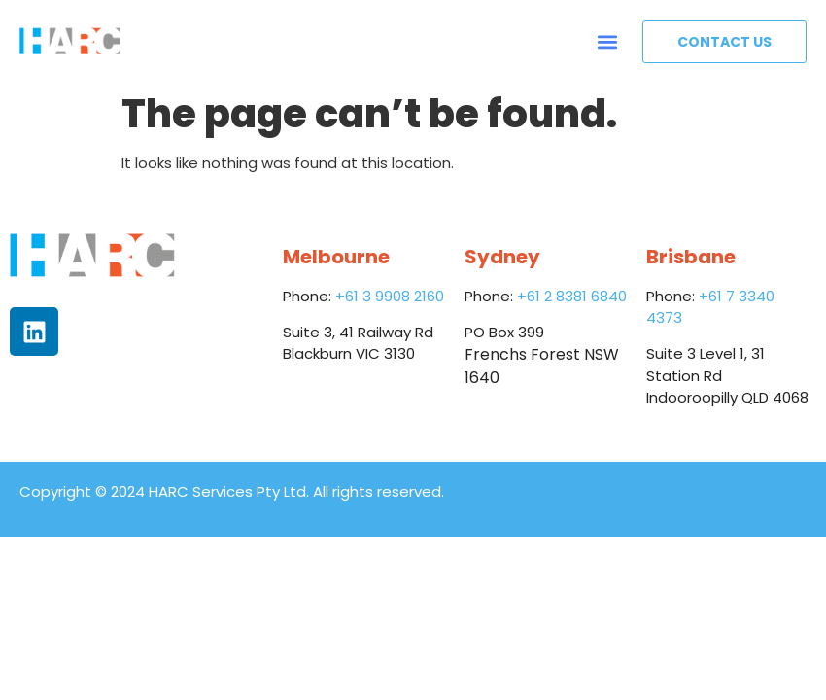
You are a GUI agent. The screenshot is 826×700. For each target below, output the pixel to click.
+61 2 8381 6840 (572, 296)
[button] (607, 41)
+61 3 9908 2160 (389, 296)
